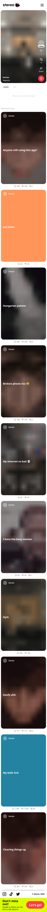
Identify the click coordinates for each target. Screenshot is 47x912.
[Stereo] (11, 5)
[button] (35, 905)
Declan (6, 77)
